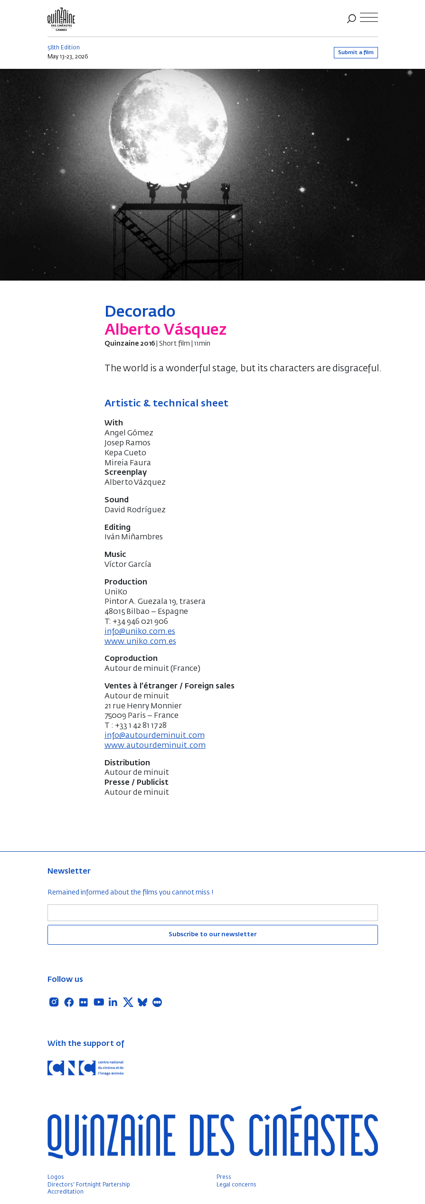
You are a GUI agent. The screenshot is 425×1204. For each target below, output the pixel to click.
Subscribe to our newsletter (212, 934)
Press (224, 1177)
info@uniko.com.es (139, 632)
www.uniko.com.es (140, 642)
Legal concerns (236, 1185)
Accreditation (65, 1192)
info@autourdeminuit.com (154, 736)
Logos (55, 1177)
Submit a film (356, 52)
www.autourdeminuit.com (155, 746)
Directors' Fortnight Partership (88, 1185)
